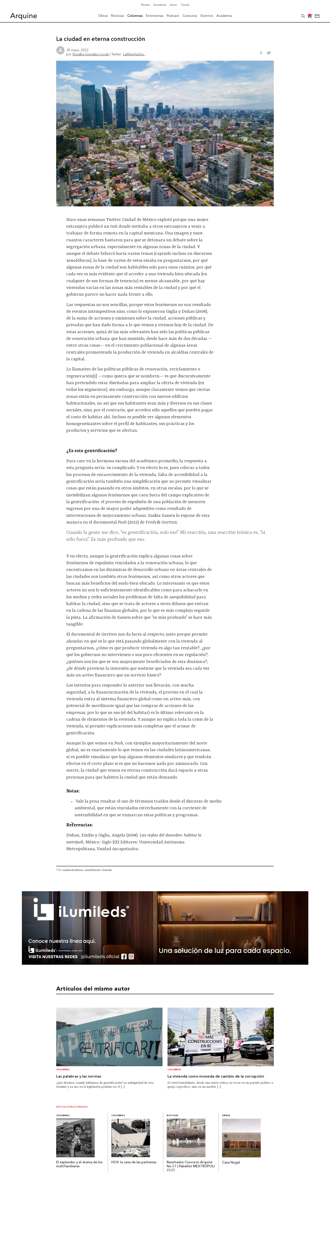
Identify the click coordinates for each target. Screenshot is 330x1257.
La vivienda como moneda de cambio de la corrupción (216, 1076)
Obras (226, 1116)
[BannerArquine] (165, 963)
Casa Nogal (231, 1162)
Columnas (63, 1070)
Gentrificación (93, 869)
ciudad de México (73, 869)
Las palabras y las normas (78, 1076)
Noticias (172, 1116)
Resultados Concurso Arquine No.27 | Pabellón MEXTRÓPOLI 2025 (191, 1166)
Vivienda (107, 869)
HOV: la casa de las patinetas (133, 1162)
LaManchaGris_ (134, 54)
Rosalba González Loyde (90, 54)
